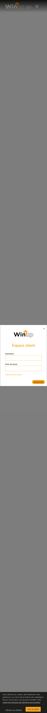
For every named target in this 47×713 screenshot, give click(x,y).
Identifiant (9, 354)
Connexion (38, 382)
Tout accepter (33, 709)
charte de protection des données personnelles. (21, 702)
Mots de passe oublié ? (13, 375)
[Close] (44, 328)
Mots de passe (11, 364)
